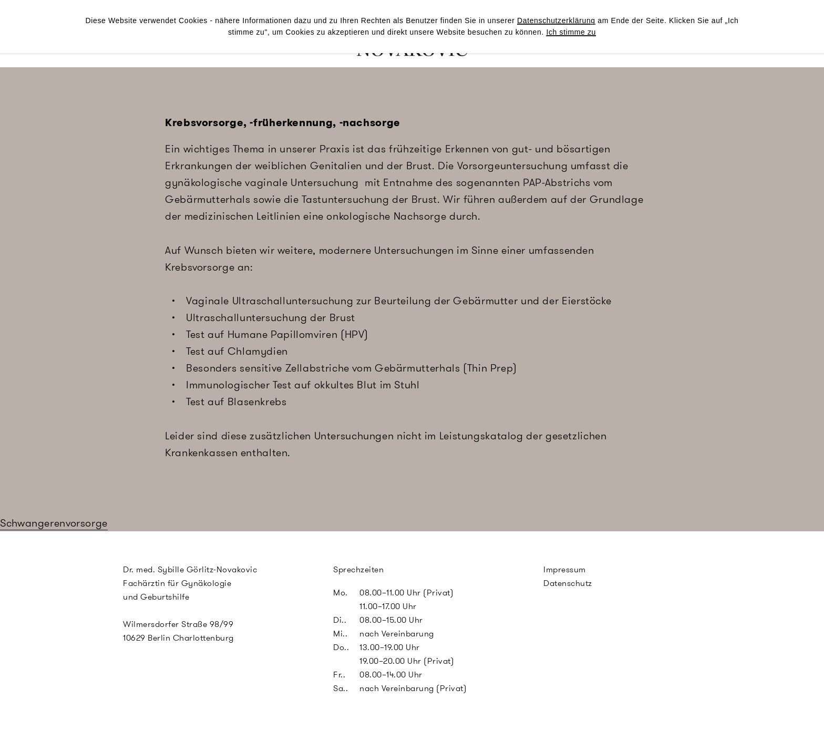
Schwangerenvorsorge (54, 523)
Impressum (564, 569)
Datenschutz (567, 583)
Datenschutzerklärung (556, 20)
